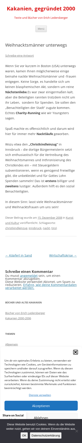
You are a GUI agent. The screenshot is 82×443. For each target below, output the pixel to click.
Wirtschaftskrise (63, 255)
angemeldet (29, 276)
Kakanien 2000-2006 (18, 318)
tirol (54, 228)
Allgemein (11, 344)
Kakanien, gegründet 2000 (41, 8)
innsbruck (35, 228)
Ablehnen (41, 418)
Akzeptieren (41, 406)
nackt (46, 228)
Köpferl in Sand (18, 255)
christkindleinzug (16, 228)
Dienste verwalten (40, 395)
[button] (75, 352)
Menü (41, 28)
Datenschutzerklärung (45, 435)
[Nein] (76, 431)
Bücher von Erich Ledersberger (25, 313)
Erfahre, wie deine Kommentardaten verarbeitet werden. (41, 286)
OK (24, 435)
